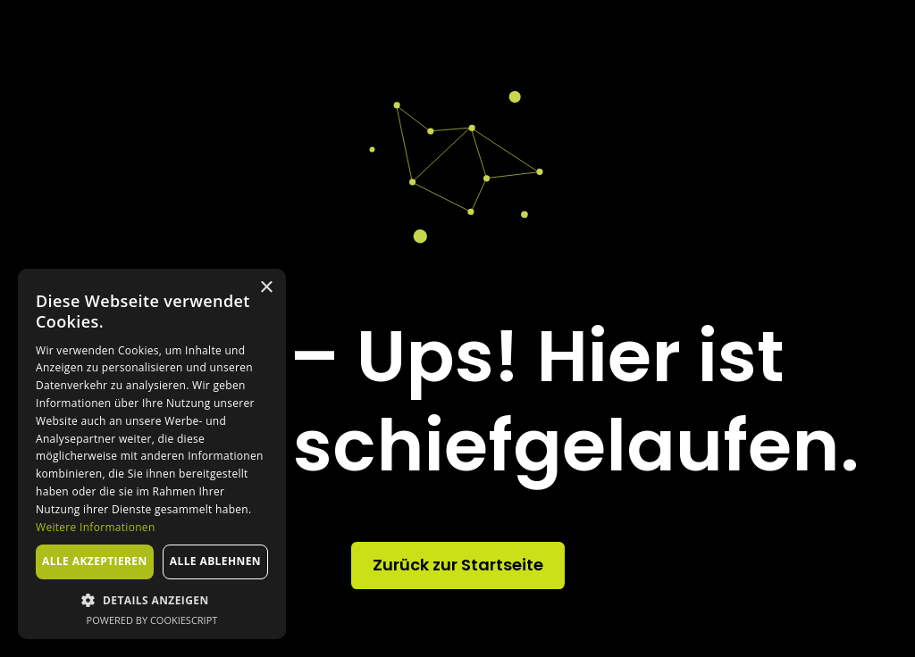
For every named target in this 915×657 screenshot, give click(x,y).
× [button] (266, 288)
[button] (152, 600)
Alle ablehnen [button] (215, 561)
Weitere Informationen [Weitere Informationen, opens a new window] (95, 527)
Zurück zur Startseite (458, 564)
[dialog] (152, 454)
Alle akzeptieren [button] (94, 561)
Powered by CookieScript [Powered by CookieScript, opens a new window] (152, 620)
